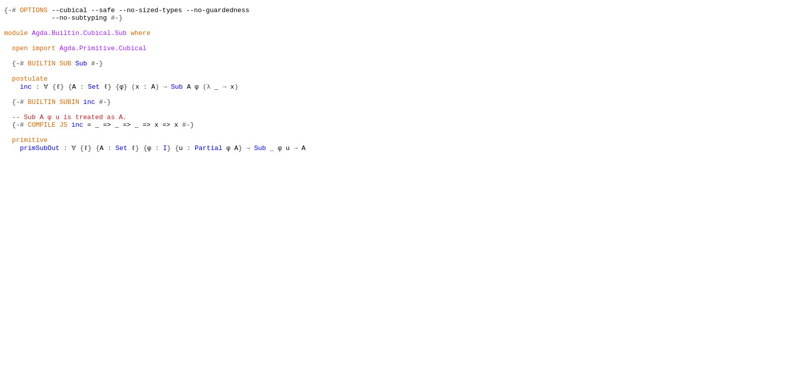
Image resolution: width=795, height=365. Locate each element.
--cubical (69, 11)
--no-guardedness (217, 11)
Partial (208, 175)
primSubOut (39, 175)
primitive (30, 166)
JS (63, 148)
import (44, 56)
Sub (81, 75)
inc (25, 102)
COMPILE (42, 148)
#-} (117, 20)
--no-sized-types (150, 11)
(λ (206, 102)
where (141, 38)
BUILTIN (42, 75)
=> (107, 148)
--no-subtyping (79, 20)
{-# (10, 11)
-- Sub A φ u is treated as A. (69, 138)
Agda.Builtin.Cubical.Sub (79, 38)
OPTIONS (34, 11)
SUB (65, 75)
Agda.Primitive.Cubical (103, 56)
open (20, 56)
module (16, 38)
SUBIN (69, 120)
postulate (30, 93)
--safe (103, 11)
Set (93, 102)
